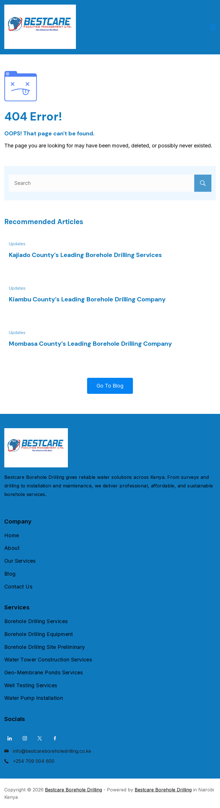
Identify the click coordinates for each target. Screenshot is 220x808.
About (11, 548)
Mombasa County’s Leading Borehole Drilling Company (90, 343)
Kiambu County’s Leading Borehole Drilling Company (87, 299)
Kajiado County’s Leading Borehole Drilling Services (85, 255)
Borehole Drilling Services (36, 621)
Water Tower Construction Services (48, 660)
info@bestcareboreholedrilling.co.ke (52, 751)
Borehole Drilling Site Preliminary (44, 647)
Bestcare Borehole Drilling (73, 790)
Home (11, 535)
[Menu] (213, 27)
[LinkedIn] (9, 738)
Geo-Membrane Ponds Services (43, 672)
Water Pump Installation (33, 698)
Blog (10, 574)
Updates (17, 243)
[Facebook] (55, 738)
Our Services (20, 561)
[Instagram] (24, 738)
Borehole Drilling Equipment (38, 634)
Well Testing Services (30, 685)
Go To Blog (110, 386)
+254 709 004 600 (33, 761)
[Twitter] (39, 738)
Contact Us (18, 587)
